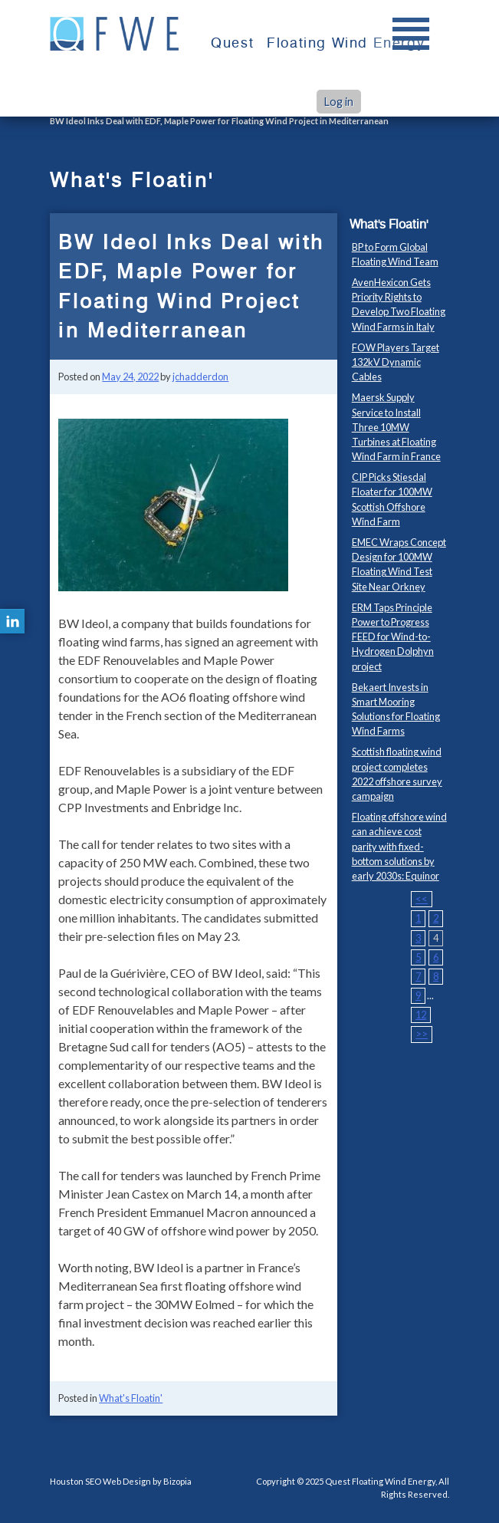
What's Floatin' (131, 1398)
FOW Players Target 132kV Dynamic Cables (395, 362)
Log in (338, 101)
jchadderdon (200, 376)
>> (421, 1034)
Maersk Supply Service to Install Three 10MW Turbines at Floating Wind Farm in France (396, 426)
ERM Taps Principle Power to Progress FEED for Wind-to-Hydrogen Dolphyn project (393, 637)
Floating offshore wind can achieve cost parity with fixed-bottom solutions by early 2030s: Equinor (399, 846)
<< (421, 899)
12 (420, 1014)
